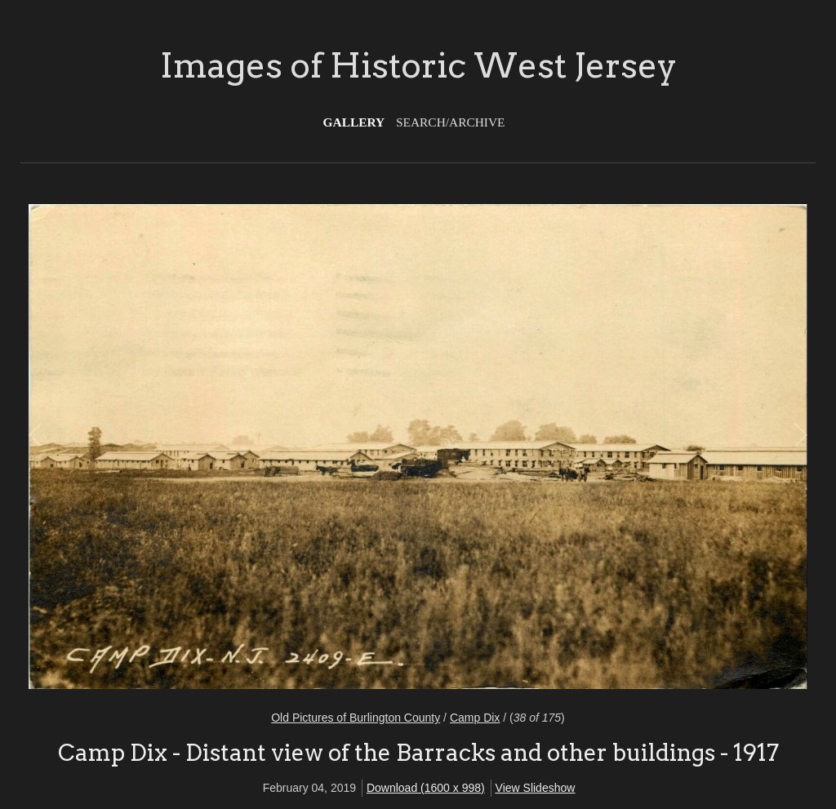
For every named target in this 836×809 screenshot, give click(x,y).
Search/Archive (450, 122)
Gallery (354, 122)
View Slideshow (536, 787)
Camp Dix (475, 717)
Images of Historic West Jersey (418, 65)
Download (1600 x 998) (426, 787)
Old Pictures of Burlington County (355, 717)
